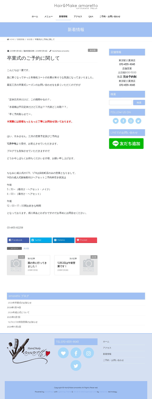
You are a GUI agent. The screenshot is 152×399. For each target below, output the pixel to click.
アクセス (107, 347)
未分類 (93, 50)
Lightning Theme (64, 392)
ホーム (106, 341)
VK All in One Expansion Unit (84, 392)
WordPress (49, 392)
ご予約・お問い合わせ (113, 360)
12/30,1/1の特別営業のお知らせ (23, 322)
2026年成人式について (18, 312)
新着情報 (107, 354)
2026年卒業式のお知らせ (19, 302)
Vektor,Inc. (103, 392)
